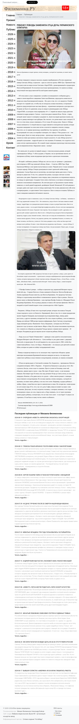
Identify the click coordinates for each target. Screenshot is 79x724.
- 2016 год (8, 81)
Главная (8, 15)
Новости (8, 24)
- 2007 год (8, 124)
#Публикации (21, 408)
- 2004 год (8, 138)
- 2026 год (8, 34)
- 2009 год (8, 114)
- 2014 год (8, 91)
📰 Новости (57, 713)
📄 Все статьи (57, 711)
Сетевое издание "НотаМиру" (33, 719)
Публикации (8, 29)
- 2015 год (8, 86)
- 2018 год (8, 72)
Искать (32, 2)
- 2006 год (8, 128)
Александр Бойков (37, 711)
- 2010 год (8, 109)
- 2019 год (8, 67)
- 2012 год (8, 100)
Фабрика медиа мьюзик (20, 714)
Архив (8, 142)
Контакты (8, 147)
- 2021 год (8, 57)
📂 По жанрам (58, 715)
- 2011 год (8, 105)
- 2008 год (8, 119)
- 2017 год (8, 76)
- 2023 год (8, 48)
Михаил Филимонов (24, 711)
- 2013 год (8, 95)
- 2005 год (8, 133)
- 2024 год (8, 43)
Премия (8, 20)
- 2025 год (8, 39)
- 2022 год (8, 53)
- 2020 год (8, 62)
